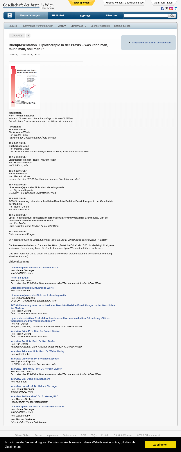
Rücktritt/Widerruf (123, 435)
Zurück (13, 25)
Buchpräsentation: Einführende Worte (32, 287)
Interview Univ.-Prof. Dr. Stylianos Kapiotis (35, 358)
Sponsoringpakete (100, 25)
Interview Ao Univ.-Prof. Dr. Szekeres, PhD (34, 396)
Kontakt (105, 435)
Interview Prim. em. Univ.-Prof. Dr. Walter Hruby (37, 351)
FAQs (94, 435)
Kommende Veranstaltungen (38, 25)
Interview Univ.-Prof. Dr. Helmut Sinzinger (34, 386)
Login (170, 2)
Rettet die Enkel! (20, 277)
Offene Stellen (22, 435)
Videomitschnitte (19, 261)
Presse (38, 435)
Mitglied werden (114, 2)
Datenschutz (69, 435)
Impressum (52, 435)
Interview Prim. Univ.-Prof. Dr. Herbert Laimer (36, 368)
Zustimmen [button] (160, 444)
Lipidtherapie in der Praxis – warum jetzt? (34, 267)
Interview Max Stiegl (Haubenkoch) (30, 378)
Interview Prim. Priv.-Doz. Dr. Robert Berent (35, 331)
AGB (83, 435)
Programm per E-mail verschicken (151, 42)
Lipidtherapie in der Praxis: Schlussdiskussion (37, 406)
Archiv (62, 25)
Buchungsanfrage (134, 2)
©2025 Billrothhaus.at (148, 435)
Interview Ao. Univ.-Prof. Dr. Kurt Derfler (33, 341)
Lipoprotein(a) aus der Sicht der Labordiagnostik (38, 295)
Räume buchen (122, 25)
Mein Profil (159, 2)
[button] (23, 447)
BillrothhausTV (78, 25)
